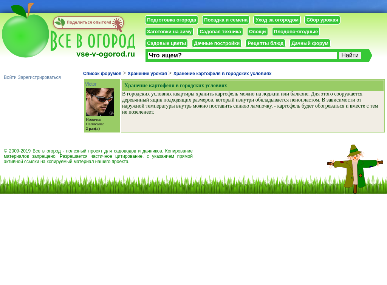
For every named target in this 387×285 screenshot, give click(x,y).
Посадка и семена (226, 20)
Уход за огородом (277, 20)
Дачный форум (309, 43)
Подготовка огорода (171, 20)
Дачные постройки (217, 43)
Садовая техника (220, 31)
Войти (10, 77)
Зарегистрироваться (39, 77)
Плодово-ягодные (296, 31)
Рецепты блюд (265, 43)
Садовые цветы (166, 43)
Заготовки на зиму (169, 31)
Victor (90, 84)
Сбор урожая (322, 20)
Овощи (257, 31)
